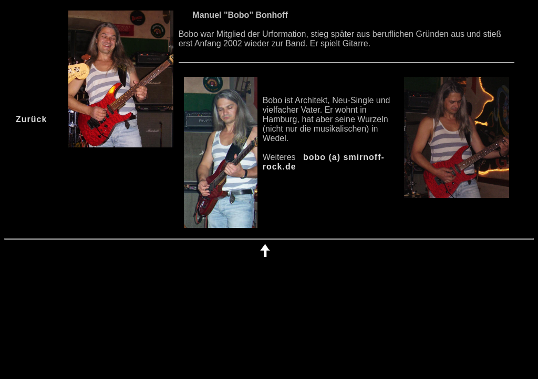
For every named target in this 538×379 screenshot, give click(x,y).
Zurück (31, 119)
